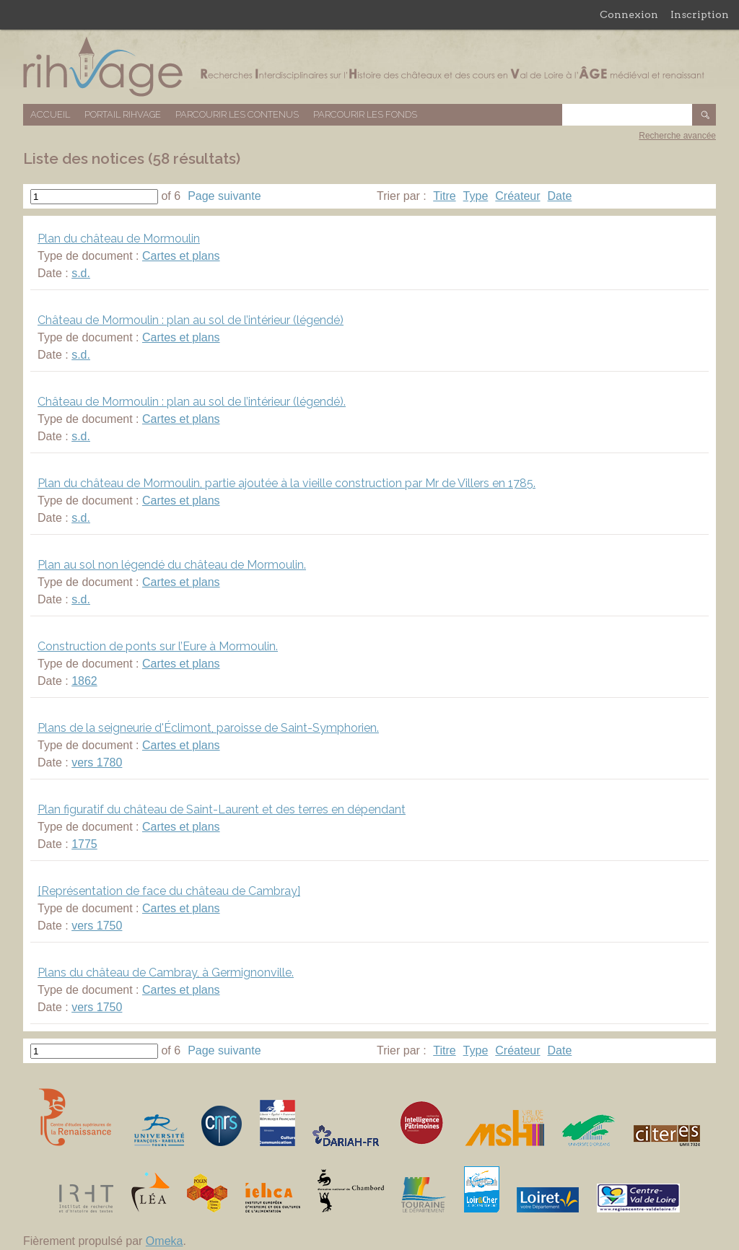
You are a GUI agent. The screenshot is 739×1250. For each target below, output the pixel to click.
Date (560, 196)
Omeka (164, 1241)
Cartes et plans (181, 256)
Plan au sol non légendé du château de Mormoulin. (172, 565)
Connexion (629, 14)
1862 (84, 681)
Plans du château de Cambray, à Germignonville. (166, 972)
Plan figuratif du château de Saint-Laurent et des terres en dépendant (222, 809)
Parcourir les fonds (365, 114)
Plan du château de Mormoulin (119, 238)
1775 (84, 844)
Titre (444, 196)
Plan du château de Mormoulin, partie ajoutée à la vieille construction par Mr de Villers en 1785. (286, 483)
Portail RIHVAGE (122, 114)
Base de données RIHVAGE (369, 67)
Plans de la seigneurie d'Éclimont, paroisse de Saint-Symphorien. (208, 728)
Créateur (517, 196)
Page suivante (224, 196)
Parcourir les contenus (237, 114)
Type (476, 196)
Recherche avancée (677, 136)
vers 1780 (96, 762)
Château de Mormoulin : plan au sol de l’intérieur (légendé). (192, 401)
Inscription (699, 14)
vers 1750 (96, 925)
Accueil (50, 114)
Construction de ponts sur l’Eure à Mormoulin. (158, 646)
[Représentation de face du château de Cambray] (169, 891)
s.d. (80, 273)
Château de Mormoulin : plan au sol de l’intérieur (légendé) (191, 320)
